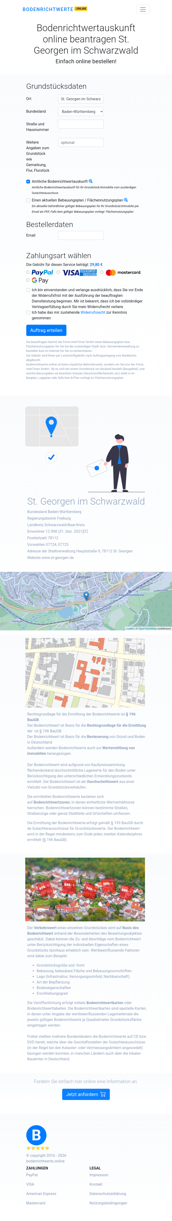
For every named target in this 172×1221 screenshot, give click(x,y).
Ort (28, 99)
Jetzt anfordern (86, 1106)
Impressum (99, 1175)
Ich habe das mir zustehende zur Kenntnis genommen (79, 315)
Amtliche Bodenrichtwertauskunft (60, 181)
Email (31, 235)
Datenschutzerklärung (108, 1193)
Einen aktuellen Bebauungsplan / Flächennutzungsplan (77, 200)
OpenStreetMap (147, 628)
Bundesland (36, 111)
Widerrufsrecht (93, 312)
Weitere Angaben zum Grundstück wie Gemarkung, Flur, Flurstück (38, 156)
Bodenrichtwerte (48, 9)
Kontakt (96, 1184)
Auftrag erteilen (46, 330)
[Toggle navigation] (142, 9)
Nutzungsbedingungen (108, 1203)
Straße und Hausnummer (37, 127)
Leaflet (130, 628)
